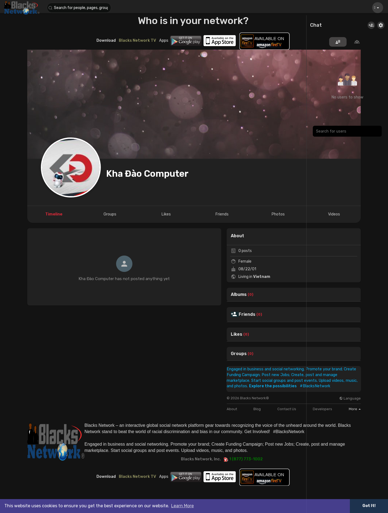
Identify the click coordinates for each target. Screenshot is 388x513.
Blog (257, 409)
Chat (316, 25)
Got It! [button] (368, 505)
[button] (79, 8)
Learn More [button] (182, 505)
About (232, 409)
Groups (239, 354)
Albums (239, 294)
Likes (236, 334)
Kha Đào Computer (147, 173)
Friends (247, 314)
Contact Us (286, 409)
